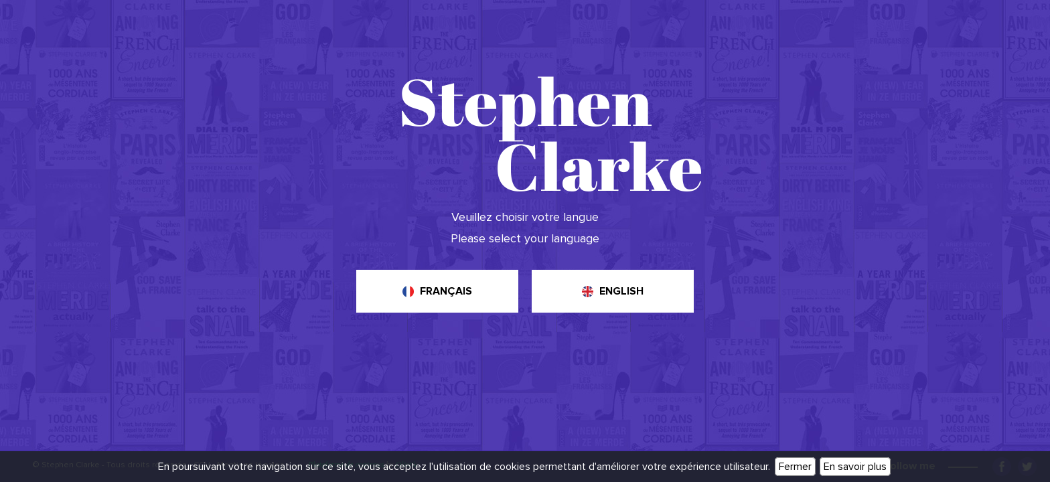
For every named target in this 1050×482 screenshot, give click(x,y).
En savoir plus (855, 466)
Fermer (795, 466)
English (621, 291)
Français (446, 291)
